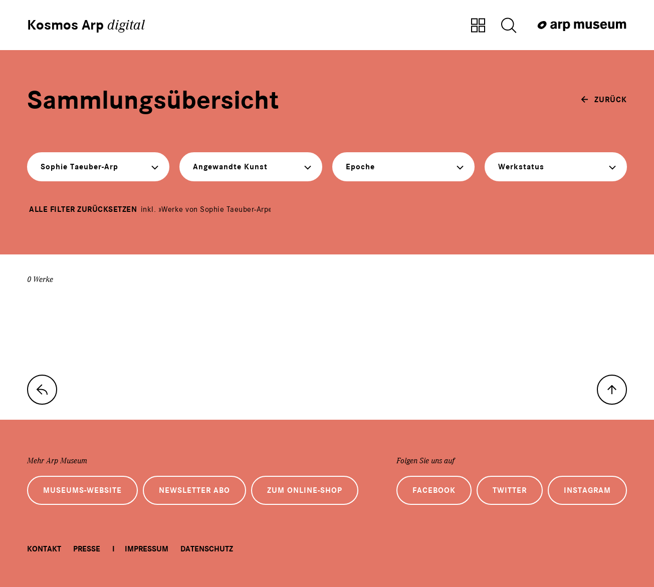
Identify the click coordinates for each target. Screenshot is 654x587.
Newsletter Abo (194, 490)
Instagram (587, 490)
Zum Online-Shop (304, 490)
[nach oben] (612, 390)
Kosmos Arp (86, 25)
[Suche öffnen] (509, 26)
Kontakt (44, 548)
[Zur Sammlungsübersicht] (478, 26)
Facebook (434, 490)
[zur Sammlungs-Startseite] (42, 390)
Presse (86, 548)
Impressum (146, 548)
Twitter (510, 490)
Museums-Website (82, 490)
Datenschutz (206, 548)
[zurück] (604, 100)
